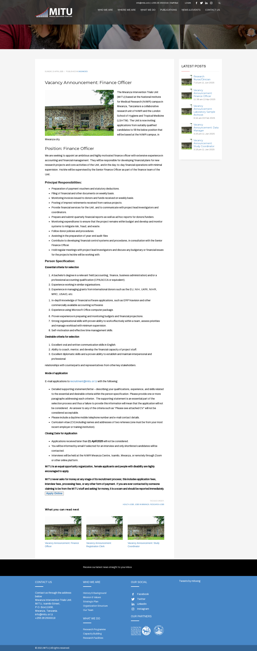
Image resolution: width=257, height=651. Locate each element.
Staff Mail (174, 3)
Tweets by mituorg (189, 581)
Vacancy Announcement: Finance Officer (203, 93)
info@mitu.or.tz (44, 614)
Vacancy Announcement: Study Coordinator (204, 143)
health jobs (128, 504)
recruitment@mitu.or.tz (83, 381)
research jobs (157, 504)
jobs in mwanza (142, 504)
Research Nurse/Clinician (202, 78)
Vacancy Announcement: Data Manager (206, 127)
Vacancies (83, 71)
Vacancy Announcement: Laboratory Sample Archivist (204, 110)
